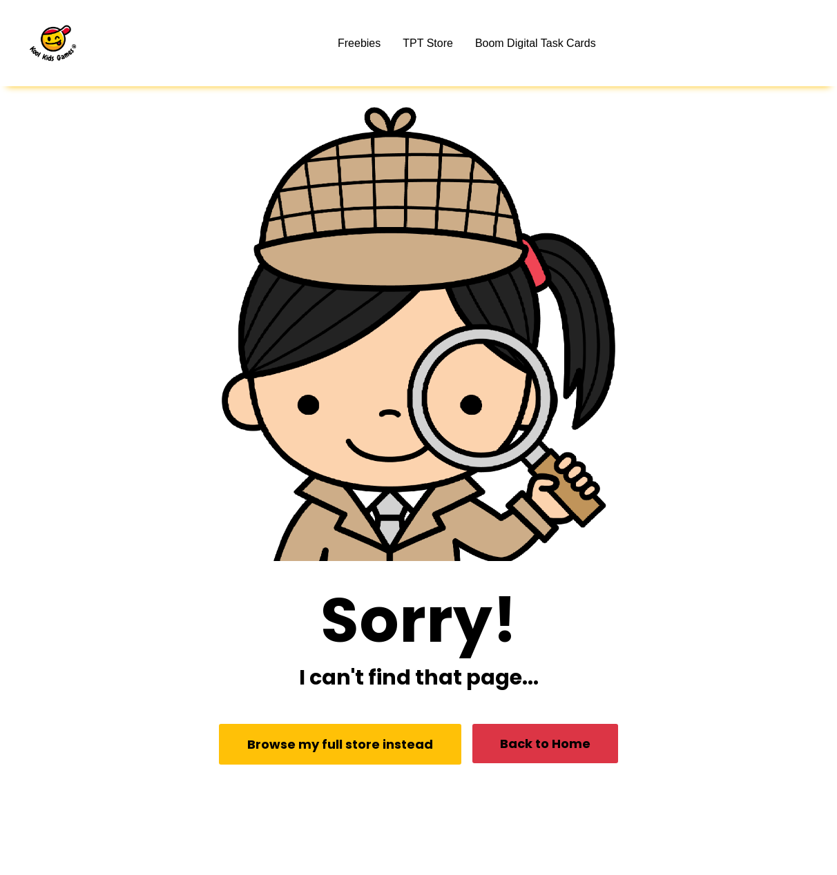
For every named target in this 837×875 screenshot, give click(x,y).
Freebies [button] (359, 43)
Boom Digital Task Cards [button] (535, 43)
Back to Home (545, 743)
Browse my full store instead (340, 744)
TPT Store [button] (428, 43)
